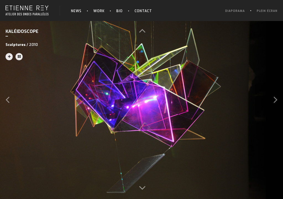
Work (98, 11)
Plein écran (267, 11)
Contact (143, 11)
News (76, 11)
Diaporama (235, 11)
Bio (119, 11)
